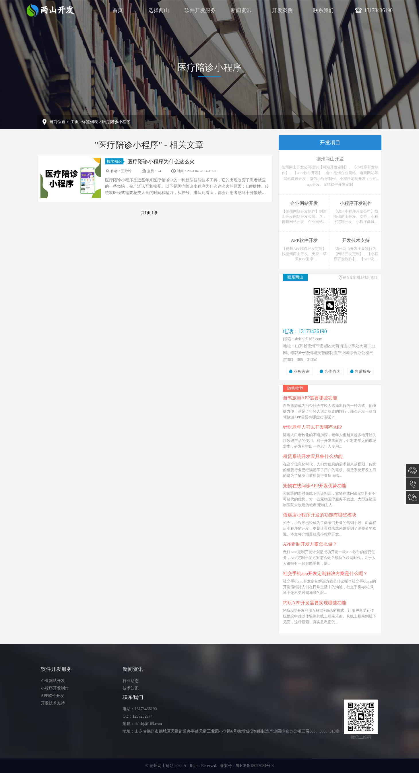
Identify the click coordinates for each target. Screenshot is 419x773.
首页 (117, 10)
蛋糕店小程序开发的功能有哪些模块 (319, 514)
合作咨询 (332, 371)
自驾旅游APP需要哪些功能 (310, 397)
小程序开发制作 (55, 688)
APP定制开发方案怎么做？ (310, 544)
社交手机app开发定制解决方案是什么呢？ (325, 573)
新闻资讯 (241, 10)
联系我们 (323, 10)
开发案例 (282, 10)
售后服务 (363, 371)
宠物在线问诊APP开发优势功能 (314, 485)
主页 (75, 122)
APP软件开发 (52, 696)
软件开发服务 (200, 10)
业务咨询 (302, 371)
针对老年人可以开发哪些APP (312, 427)
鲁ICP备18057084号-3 (254, 766)
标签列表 (90, 122)
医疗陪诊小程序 (116, 122)
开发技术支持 (53, 703)
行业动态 (131, 681)
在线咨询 (412, 470)
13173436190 (412, 483)
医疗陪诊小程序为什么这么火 (161, 161)
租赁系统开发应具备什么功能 (313, 456)
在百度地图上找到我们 (360, 277)
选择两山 (158, 10)
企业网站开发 (53, 681)
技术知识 (115, 161)
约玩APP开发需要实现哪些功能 (314, 602)
